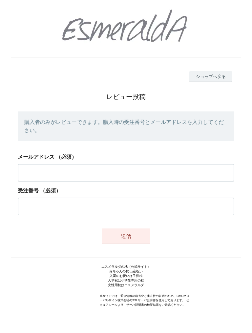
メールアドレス (36, 157)
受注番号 (28, 190)
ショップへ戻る (211, 76)
